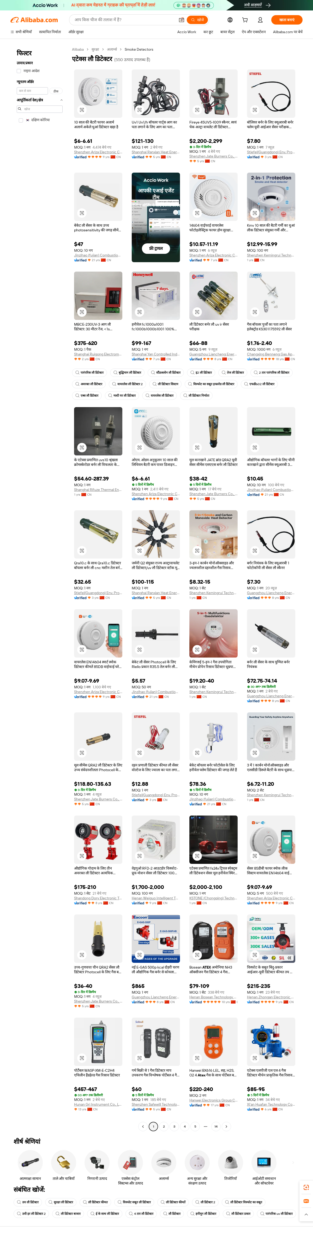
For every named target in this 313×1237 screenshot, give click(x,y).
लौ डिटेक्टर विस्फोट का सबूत (243, 1202)
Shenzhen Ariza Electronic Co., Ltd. (98, 152)
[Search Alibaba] (124, 20)
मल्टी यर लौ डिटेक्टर (122, 396)
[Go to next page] (226, 1126)
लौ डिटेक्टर (171, 1214)
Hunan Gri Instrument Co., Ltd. (98, 1104)
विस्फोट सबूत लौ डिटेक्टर (134, 1202)
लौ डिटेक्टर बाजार (68, 1214)
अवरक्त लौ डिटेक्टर (88, 384)
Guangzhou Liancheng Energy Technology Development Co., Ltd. (213, 354)
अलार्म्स (112, 49)
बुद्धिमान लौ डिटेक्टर (127, 373)
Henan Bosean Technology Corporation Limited (213, 997)
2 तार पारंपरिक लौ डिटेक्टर (271, 373)
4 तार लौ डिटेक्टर (141, 1214)
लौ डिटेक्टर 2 (205, 1202)
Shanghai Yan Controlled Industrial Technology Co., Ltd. (156, 354)
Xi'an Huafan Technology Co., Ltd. (271, 1104)
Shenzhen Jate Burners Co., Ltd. (213, 156)
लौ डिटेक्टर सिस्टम (165, 384)
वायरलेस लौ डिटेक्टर (159, 396)
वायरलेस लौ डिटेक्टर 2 (127, 384)
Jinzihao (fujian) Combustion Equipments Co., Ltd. (98, 255)
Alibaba (78, 49)
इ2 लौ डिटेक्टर (201, 373)
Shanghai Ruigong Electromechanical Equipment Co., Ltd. (98, 354)
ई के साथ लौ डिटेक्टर (105, 1214)
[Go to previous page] (143, 1126)
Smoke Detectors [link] (139, 49)
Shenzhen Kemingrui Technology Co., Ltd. (271, 255)
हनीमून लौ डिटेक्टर (203, 1214)
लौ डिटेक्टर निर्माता (196, 396)
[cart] (246, 21)
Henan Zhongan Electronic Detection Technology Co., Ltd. (271, 997)
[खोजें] (197, 20)
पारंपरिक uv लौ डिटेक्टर (276, 1214)
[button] (181, 20)
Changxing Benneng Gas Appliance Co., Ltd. (271, 354)
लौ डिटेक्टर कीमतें (173, 1202)
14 (216, 1126)
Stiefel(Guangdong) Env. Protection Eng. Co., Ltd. (271, 152)
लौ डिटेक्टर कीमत (95, 1202)
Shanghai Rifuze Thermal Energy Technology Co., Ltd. (98, 490)
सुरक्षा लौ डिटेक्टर (61, 1202)
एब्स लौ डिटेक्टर (86, 396)
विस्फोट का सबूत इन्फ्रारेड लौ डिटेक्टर (211, 384)
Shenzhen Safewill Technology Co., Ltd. (156, 1104)
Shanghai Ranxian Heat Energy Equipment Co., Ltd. (156, 152)
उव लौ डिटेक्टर (28, 1202)
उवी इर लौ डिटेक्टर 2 (31, 1214)
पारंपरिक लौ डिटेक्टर (89, 373)
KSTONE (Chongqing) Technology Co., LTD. (213, 898)
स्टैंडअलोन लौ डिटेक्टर (165, 373)
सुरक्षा (95, 49)
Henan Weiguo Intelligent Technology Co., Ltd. (156, 898)
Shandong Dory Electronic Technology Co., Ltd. (98, 898)
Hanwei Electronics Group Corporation (213, 1100)
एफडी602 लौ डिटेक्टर (259, 384)
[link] (306, 1187)
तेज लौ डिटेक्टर (233, 373)
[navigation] (40, 588)
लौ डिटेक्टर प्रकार (238, 1214)
